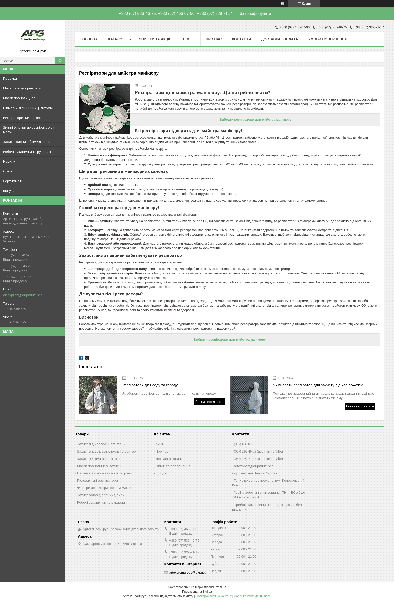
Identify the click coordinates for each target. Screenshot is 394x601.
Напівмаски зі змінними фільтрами (104, 473)
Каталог (116, 39)
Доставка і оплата (279, 39)
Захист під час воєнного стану (101, 444)
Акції (159, 444)
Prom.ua (220, 587)
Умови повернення (327, 39)
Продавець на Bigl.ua (197, 591)
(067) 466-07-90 (245, 444)
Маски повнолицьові (19, 98)
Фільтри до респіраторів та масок (104, 487)
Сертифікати (13, 181)
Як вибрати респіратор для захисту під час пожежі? (318, 385)
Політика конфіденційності (252, 596)
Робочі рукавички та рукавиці (27, 151)
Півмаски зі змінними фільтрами (28, 108)
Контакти (241, 39)
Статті (8, 171)
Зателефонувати (255, 13)
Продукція (11, 78)
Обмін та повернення (173, 466)
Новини (9, 161)
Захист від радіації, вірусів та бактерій (108, 451)
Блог (187, 39)
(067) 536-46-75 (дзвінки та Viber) (259, 451)
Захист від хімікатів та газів (99, 458)
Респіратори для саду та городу (150, 385)
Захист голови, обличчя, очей (27, 141)
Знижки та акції (154, 39)
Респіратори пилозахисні (23, 117)
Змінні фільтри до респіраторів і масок (28, 129)
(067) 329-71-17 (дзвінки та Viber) (259, 458)
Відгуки (9, 190)
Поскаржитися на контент (213, 596)
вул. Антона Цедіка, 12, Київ (256, 473)
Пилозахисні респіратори (97, 480)
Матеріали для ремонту (22, 88)
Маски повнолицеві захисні (99, 466)
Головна (89, 39)
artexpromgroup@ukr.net (22, 295)
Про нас (214, 39)
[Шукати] (60, 61)
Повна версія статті (209, 401)
